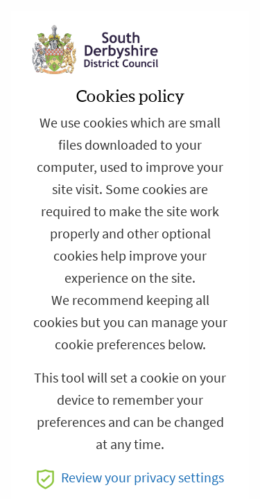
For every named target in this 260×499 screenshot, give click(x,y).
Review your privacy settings (130, 478)
